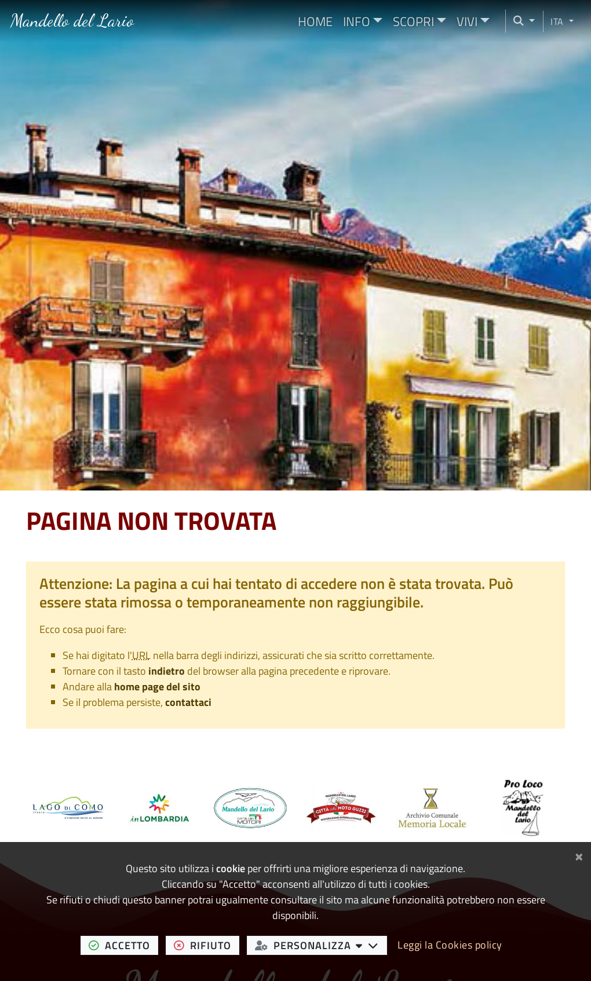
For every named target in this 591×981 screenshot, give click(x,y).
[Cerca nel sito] (520, 21)
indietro (166, 671)
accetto (123, 945)
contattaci (188, 702)
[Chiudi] (579, 854)
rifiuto (206, 945)
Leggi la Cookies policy (449, 945)
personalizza (321, 945)
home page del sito (157, 686)
